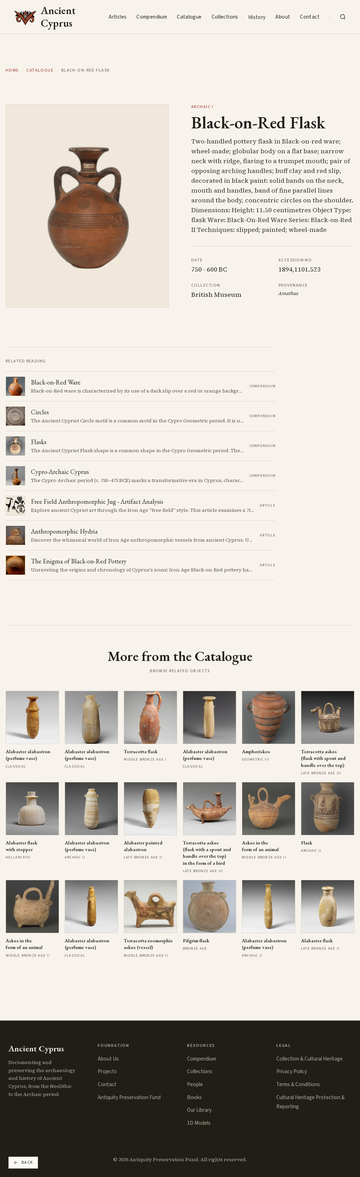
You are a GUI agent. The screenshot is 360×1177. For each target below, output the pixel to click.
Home (12, 70)
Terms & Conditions (298, 1084)
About (282, 17)
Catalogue (189, 17)
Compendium (151, 17)
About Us (108, 1059)
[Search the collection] (343, 17)
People (195, 1084)
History (257, 17)
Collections (225, 17)
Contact (310, 17)
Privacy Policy (291, 1071)
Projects (107, 1071)
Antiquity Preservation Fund (129, 1097)
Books (194, 1097)
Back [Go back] (23, 1162)
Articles (118, 17)
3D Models (199, 1123)
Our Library (199, 1110)
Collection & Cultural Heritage (309, 1059)
